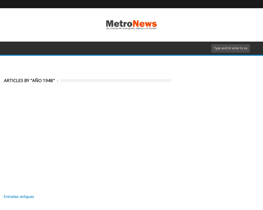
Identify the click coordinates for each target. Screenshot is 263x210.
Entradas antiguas (19, 196)
